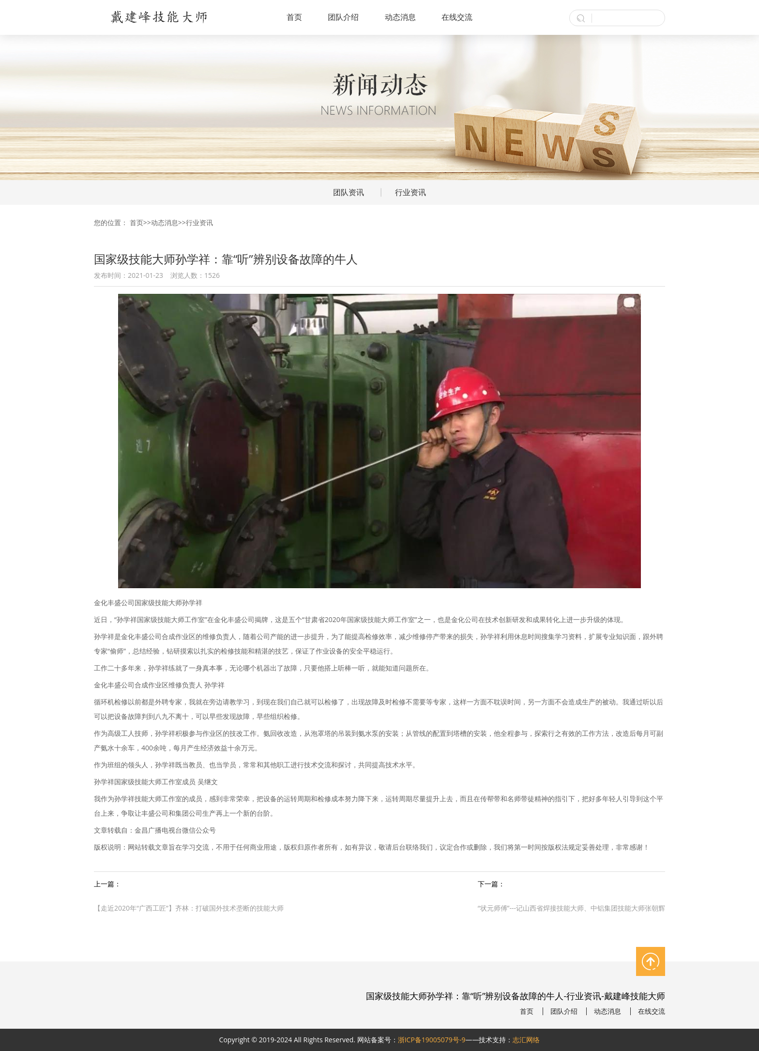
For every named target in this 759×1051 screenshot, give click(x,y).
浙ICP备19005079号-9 (432, 1039)
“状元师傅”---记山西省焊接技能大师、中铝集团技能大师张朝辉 (571, 908)
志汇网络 (526, 1039)
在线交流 (456, 17)
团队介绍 (343, 17)
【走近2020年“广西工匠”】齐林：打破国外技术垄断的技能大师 (189, 908)
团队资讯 (348, 192)
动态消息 (400, 17)
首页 (294, 17)
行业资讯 (410, 192)
